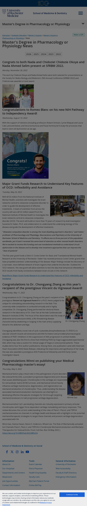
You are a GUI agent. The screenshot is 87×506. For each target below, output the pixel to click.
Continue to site (72, 495)
